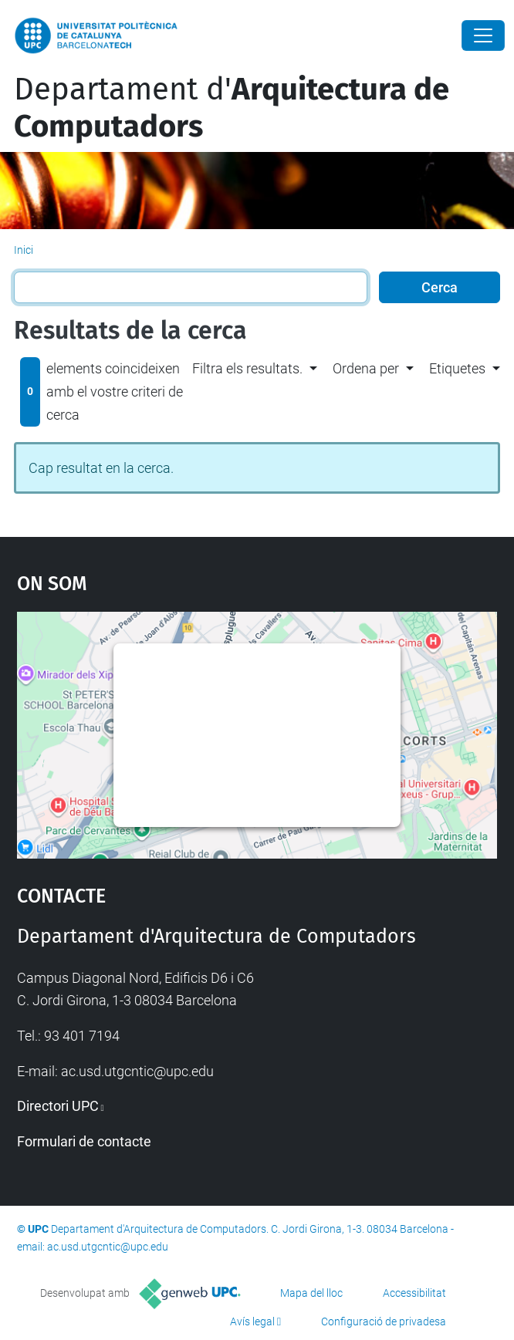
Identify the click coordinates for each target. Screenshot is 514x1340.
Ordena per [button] (366, 368)
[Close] (483, 35)
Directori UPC (58, 1106)
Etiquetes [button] (457, 368)
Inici (23, 250)
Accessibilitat (414, 1293)
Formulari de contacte (84, 1141)
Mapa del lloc (311, 1293)
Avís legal (252, 1321)
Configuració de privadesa (383, 1321)
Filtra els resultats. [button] (247, 368)
